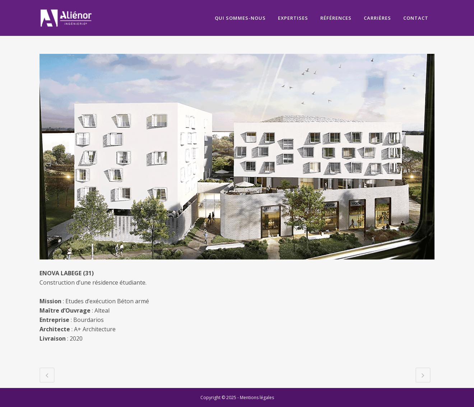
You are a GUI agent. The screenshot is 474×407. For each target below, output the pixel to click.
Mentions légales (257, 397)
